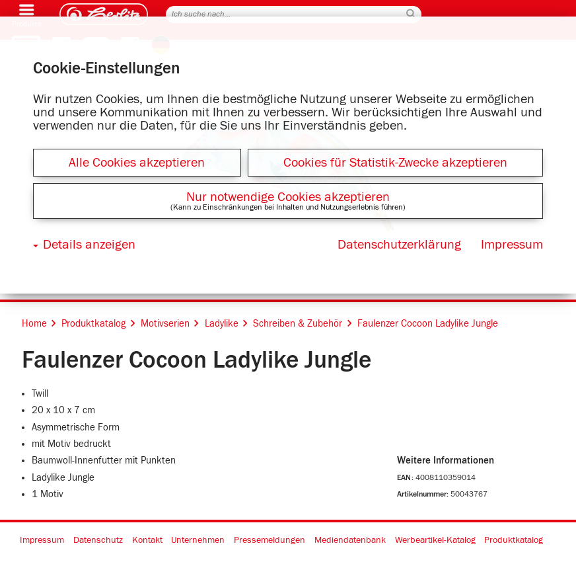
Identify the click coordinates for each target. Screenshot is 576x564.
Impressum (42, 540)
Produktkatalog (513, 540)
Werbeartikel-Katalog (435, 540)
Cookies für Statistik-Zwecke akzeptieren (395, 162)
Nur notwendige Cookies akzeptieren (288, 197)
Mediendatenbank (350, 540)
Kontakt (147, 540)
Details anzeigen (89, 244)
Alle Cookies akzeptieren (137, 162)
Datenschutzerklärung (399, 244)
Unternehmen (198, 540)
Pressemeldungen (269, 540)
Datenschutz (98, 540)
